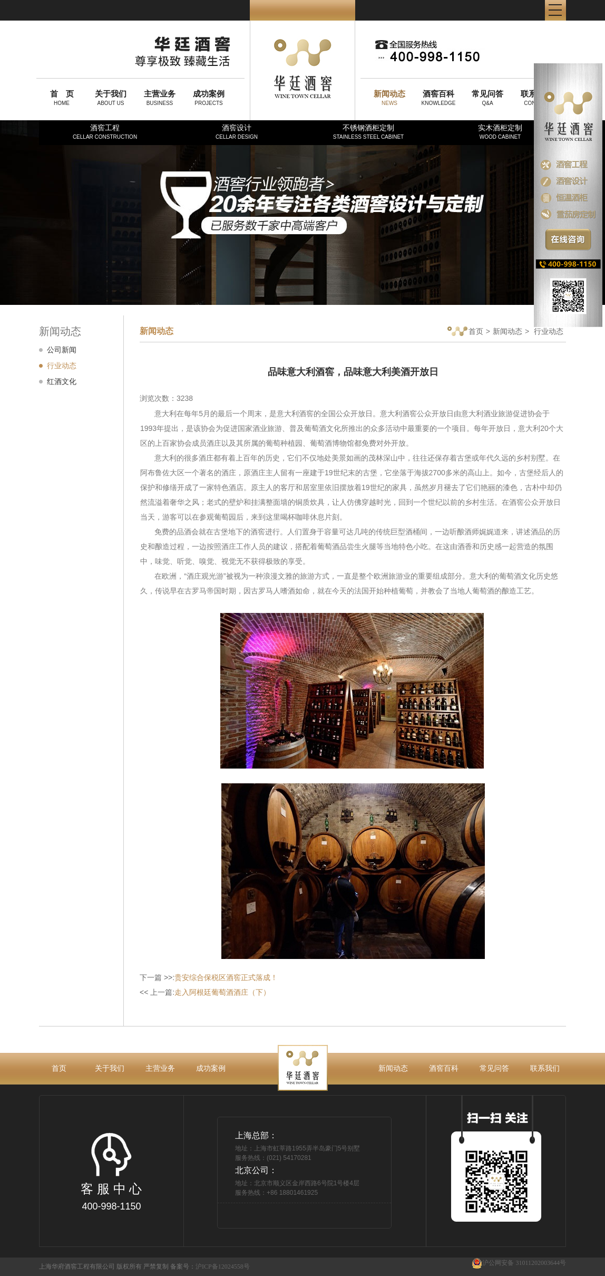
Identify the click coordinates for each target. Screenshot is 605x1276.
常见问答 (494, 1068)
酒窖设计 (237, 131)
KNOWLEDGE (438, 97)
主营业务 (160, 1068)
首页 (465, 332)
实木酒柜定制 (500, 131)
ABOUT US (111, 97)
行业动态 (61, 365)
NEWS (389, 97)
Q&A (487, 97)
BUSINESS (160, 97)
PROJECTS (209, 97)
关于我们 (109, 1068)
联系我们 (545, 1068)
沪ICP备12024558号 (223, 1266)
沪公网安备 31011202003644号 (519, 1263)
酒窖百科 (443, 1068)
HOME (62, 97)
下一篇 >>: (209, 977)
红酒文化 (61, 381)
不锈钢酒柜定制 (368, 131)
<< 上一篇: (205, 992)
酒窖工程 (105, 131)
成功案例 (211, 1068)
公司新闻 (61, 350)
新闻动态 (507, 331)
